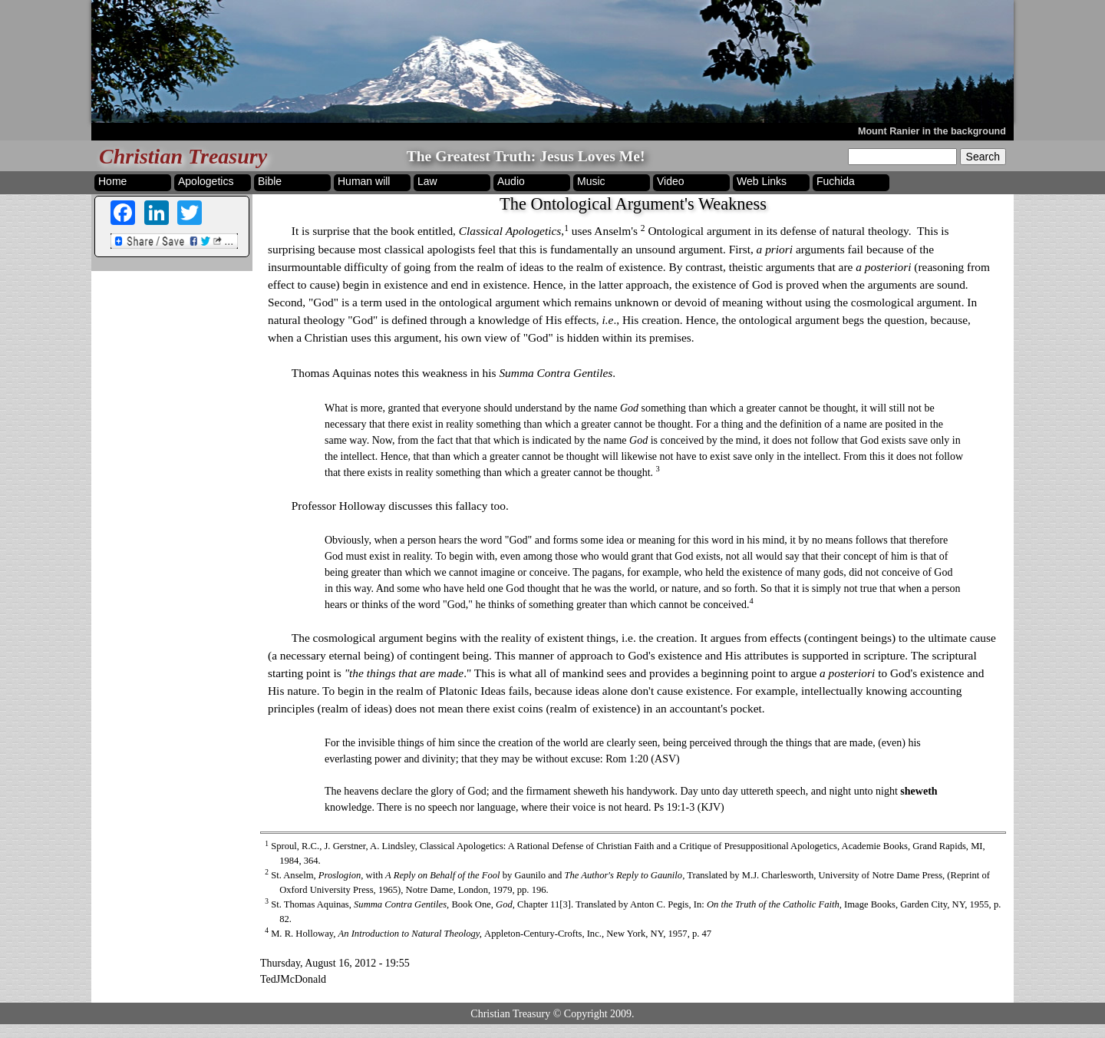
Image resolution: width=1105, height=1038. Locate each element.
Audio (511, 181)
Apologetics (205, 181)
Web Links (762, 181)
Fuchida (835, 181)
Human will (364, 181)
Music (591, 181)
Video (670, 181)
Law (427, 181)
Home (112, 181)
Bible (270, 181)
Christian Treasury (183, 156)
